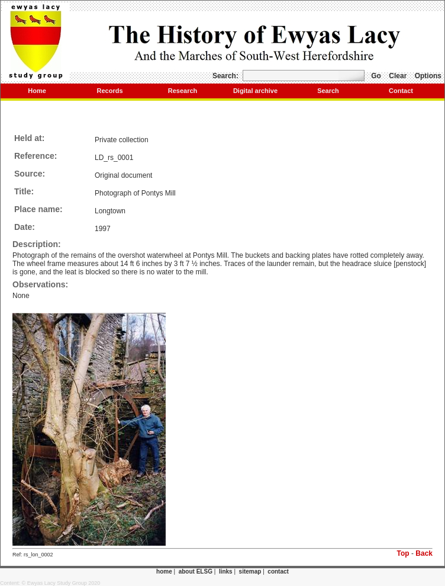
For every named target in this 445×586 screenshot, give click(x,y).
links (226, 571)
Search (328, 90)
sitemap (250, 571)
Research (183, 90)
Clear (398, 76)
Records (109, 90)
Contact (401, 90)
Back (424, 553)
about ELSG (195, 571)
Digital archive (255, 90)
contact (278, 571)
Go (376, 76)
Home (37, 90)
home (164, 571)
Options (428, 76)
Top (403, 553)
